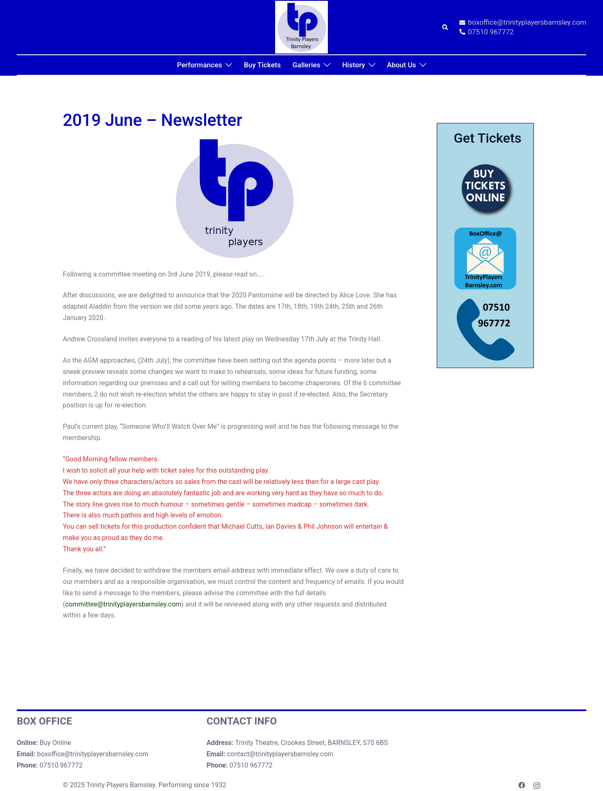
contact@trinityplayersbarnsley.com (280, 754)
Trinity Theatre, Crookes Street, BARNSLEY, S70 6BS (311, 743)
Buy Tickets (262, 65)
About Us (401, 65)
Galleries (306, 65)
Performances (199, 65)
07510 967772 (486, 32)
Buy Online (55, 743)
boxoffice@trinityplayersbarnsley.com (522, 22)
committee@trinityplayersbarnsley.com (123, 604)
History (353, 65)
